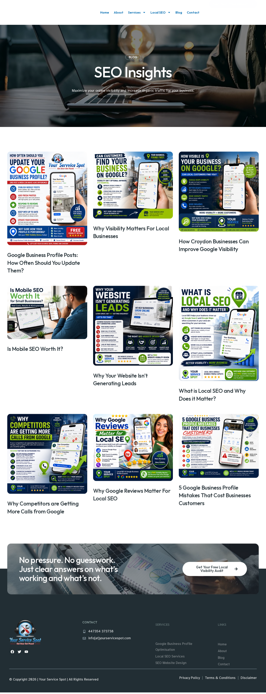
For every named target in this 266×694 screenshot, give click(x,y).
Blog (178, 12)
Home (104, 12)
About (118, 12)
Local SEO (160, 12)
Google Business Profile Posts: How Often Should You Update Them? (43, 295)
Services (137, 12)
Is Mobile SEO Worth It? (35, 382)
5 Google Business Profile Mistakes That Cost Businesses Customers (215, 529)
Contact (193, 12)
